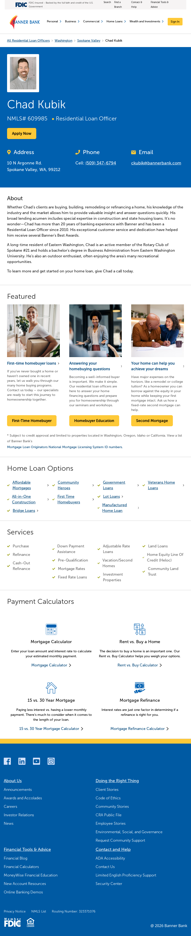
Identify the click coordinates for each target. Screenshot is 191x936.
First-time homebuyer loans (31, 363)
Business (72, 21)
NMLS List (38, 911)
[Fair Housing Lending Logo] (30, 922)
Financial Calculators (21, 867)
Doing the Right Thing (117, 780)
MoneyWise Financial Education (30, 875)
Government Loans (114, 485)
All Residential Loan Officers (28, 40)
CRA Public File (109, 815)
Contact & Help (136, 4)
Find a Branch (118, 4)
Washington (63, 40)
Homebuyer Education (94, 421)
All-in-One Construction (24, 499)
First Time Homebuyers (68, 499)
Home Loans (116, 21)
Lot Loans (111, 496)
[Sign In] (175, 21)
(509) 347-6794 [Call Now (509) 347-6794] (100, 163)
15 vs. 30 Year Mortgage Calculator (49, 729)
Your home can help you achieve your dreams (153, 366)
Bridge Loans (24, 511)
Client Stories (107, 790)
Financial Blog (15, 858)
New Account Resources (25, 884)
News (8, 823)
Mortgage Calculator (49, 665)
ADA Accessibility (110, 858)
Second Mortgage (152, 421)
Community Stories (112, 807)
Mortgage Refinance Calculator (137, 729)
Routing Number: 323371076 (73, 911)
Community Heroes (68, 485)
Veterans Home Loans (161, 485)
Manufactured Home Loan (114, 508)
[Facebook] (7, 761)
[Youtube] (36, 761)
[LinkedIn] (21, 761)
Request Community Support (120, 840)
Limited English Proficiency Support (126, 875)
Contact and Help (113, 849)
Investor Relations (19, 815)
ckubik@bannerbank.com (156, 163)
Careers (10, 807)
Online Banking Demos (23, 892)
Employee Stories (111, 823)
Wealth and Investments (146, 21)
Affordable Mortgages (21, 485)
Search (107, 2)
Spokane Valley (88, 40)
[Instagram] (51, 761)
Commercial (93, 21)
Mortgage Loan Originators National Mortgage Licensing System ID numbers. (65, 447)
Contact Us (105, 867)
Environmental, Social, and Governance (129, 832)
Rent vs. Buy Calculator (138, 665)
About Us (13, 780)
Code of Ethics (108, 798)
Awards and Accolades (23, 798)
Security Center (109, 884)
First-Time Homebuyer (32, 421)
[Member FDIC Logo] (12, 922)
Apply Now (21, 133)
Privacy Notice (15, 911)
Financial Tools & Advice (160, 4)
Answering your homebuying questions (89, 366)
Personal (54, 21)
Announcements (18, 790)
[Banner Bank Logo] (24, 22)
